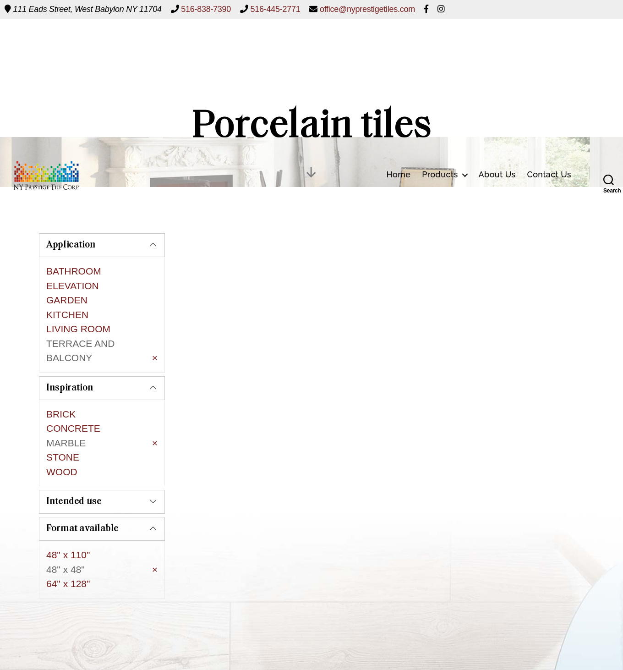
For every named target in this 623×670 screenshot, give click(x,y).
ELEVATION (72, 285)
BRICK (61, 395)
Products (440, 42)
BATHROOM (73, 271)
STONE (62, 439)
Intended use (74, 470)
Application (71, 245)
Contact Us (549, 42)
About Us (497, 42)
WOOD (61, 453)
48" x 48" (65, 537)
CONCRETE (73, 410)
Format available (82, 497)
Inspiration (69, 369)
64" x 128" (68, 552)
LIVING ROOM (78, 329)
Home (398, 42)
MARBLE (66, 424)
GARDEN (66, 300)
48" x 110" (68, 523)
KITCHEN (67, 314)
